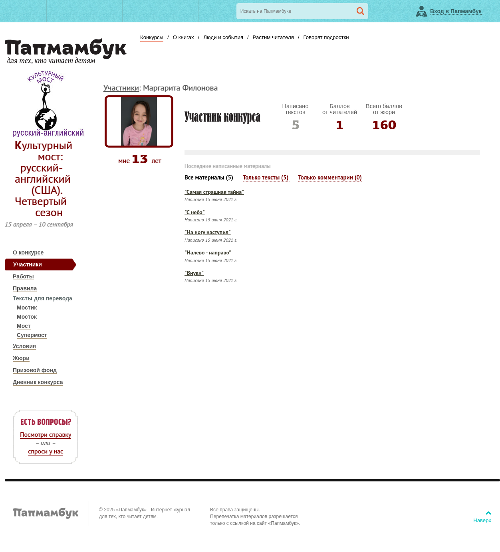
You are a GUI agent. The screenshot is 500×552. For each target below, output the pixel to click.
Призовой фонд (35, 370)
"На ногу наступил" (208, 232)
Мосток (27, 316)
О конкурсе (28, 252)
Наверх (482, 520)
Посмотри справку (45, 434)
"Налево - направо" (208, 252)
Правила (25, 288)
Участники (27, 264)
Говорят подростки (326, 37)
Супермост (32, 335)
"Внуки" (194, 272)
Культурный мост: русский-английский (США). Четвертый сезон (43, 178)
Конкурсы (151, 37)
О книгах (183, 37)
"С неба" (195, 212)
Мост (24, 326)
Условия (24, 346)
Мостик (27, 307)
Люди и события (223, 37)
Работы (23, 276)
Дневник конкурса (38, 382)
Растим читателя (273, 37)
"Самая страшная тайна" (214, 191)
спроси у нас (45, 451)
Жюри (21, 358)
